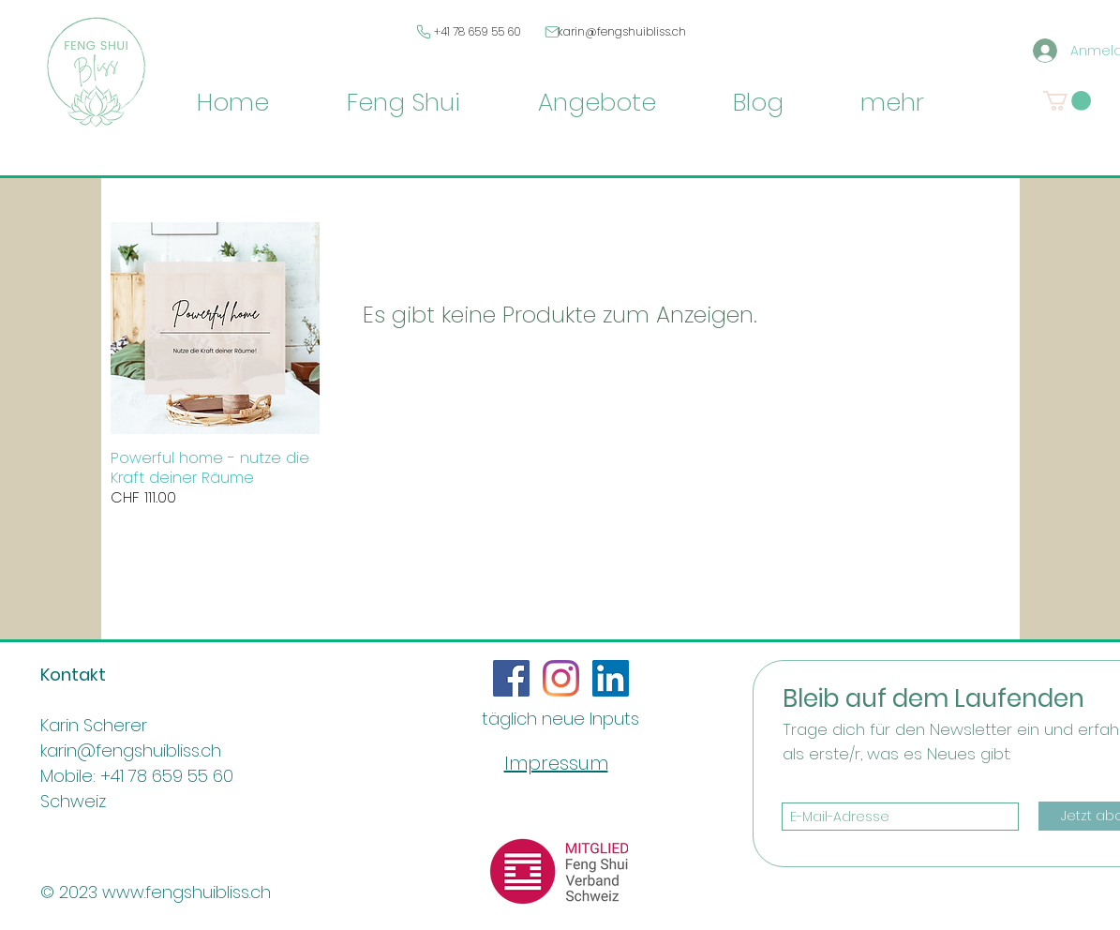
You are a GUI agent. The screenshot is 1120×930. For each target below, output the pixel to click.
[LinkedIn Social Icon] (610, 678)
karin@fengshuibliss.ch (622, 31)
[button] (1067, 101)
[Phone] (424, 32)
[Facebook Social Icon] (511, 678)
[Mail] (552, 32)
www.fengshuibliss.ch (186, 892)
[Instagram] (561, 678)
